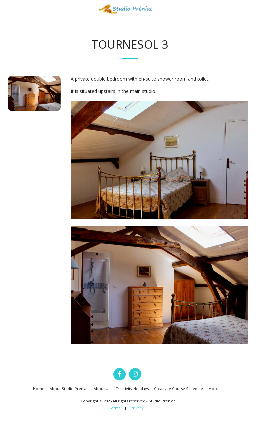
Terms (114, 407)
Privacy (137, 407)
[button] (7, 9)
